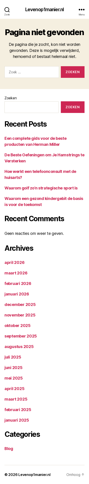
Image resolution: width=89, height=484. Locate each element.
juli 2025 (12, 357)
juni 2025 (13, 367)
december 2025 (20, 304)
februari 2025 (17, 409)
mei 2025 (13, 378)
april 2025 (14, 388)
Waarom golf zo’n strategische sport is (41, 188)
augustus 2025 (19, 346)
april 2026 (14, 262)
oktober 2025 (17, 325)
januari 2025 (16, 420)
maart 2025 (15, 399)
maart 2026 (15, 273)
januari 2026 (16, 294)
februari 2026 (17, 283)
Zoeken (10, 98)
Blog (8, 448)
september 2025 (20, 336)
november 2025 (20, 315)
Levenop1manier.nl (44, 9)
